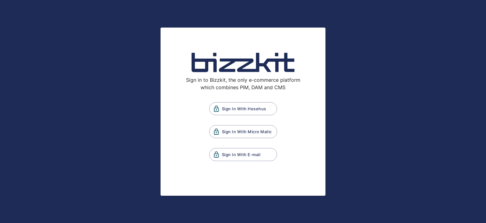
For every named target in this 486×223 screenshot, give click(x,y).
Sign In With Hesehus (243, 109)
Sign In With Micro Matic (243, 131)
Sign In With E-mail (243, 154)
